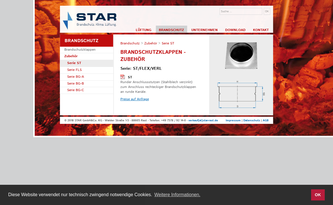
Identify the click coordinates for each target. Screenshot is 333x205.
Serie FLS (74, 69)
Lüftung (143, 30)
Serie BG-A (75, 76)
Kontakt (261, 30)
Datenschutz (251, 120)
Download (235, 30)
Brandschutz (171, 30)
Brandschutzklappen (80, 49)
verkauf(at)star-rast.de (203, 120)
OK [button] (318, 194)
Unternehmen (204, 30)
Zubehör (71, 56)
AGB (266, 120)
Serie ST (74, 63)
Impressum (233, 120)
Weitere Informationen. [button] (177, 194)
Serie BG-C (75, 90)
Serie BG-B (75, 83)
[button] (305, 195)
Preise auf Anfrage (134, 99)
